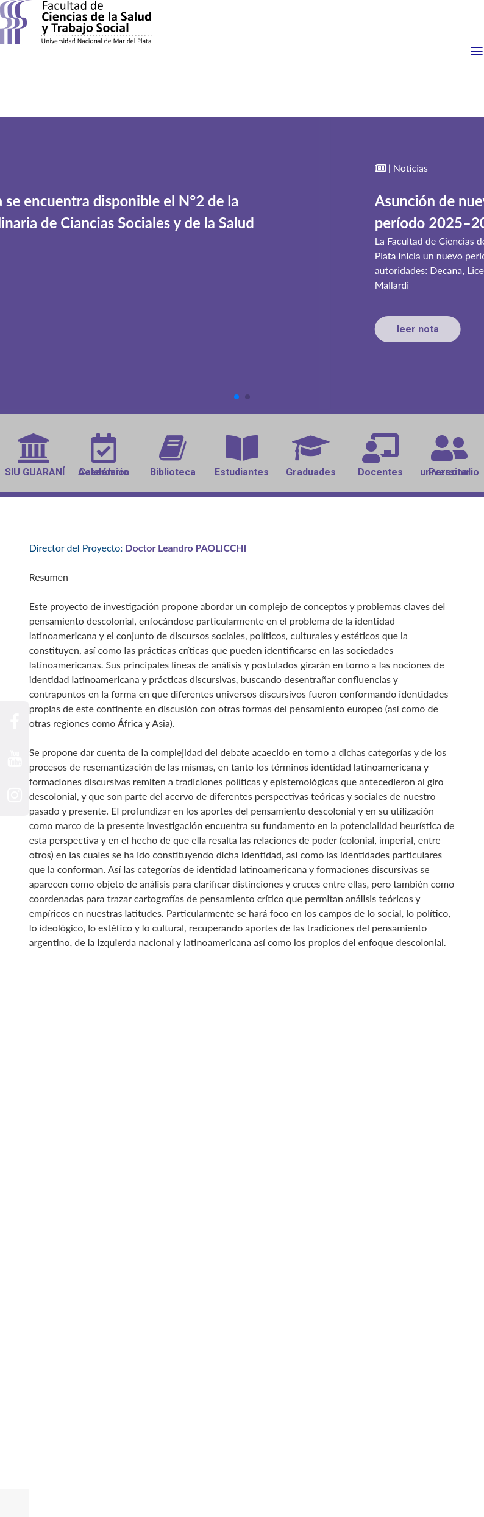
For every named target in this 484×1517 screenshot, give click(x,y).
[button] (236, 396)
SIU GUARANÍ (35, 455)
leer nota (418, 329)
